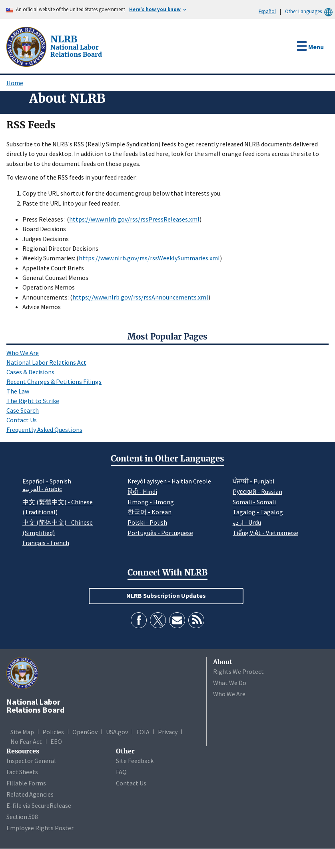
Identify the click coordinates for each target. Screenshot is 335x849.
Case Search (22, 410)
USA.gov (117, 732)
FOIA (143, 732)
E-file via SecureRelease (38, 805)
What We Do (229, 683)
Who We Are (22, 353)
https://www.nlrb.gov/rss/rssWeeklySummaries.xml (149, 258)
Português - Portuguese (160, 533)
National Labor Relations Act (46, 362)
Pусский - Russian (257, 491)
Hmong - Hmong (151, 502)
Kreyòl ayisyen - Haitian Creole (169, 481)
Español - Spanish (46, 481)
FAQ (121, 772)
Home (14, 83)
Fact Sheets (22, 772)
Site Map (22, 732)
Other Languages (310, 11)
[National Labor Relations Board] (27, 46)
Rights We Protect (238, 671)
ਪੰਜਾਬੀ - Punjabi (253, 481)
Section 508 (22, 817)
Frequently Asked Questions (44, 429)
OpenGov (85, 732)
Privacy (167, 732)
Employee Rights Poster (40, 828)
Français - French (45, 543)
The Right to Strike (32, 401)
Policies (53, 732)
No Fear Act (26, 741)
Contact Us (21, 420)
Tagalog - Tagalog (258, 512)
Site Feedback (135, 761)
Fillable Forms (26, 783)
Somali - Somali (254, 502)
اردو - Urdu (247, 522)
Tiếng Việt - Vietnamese (265, 533)
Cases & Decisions (30, 372)
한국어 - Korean (149, 512)
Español (267, 11)
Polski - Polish (147, 522)
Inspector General (31, 761)
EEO (56, 741)
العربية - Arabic (42, 489)
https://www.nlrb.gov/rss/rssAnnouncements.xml (140, 297)
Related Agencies (30, 794)
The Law (17, 391)
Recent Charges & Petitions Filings (54, 382)
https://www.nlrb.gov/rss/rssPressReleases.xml (134, 219)
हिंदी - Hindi (142, 491)
